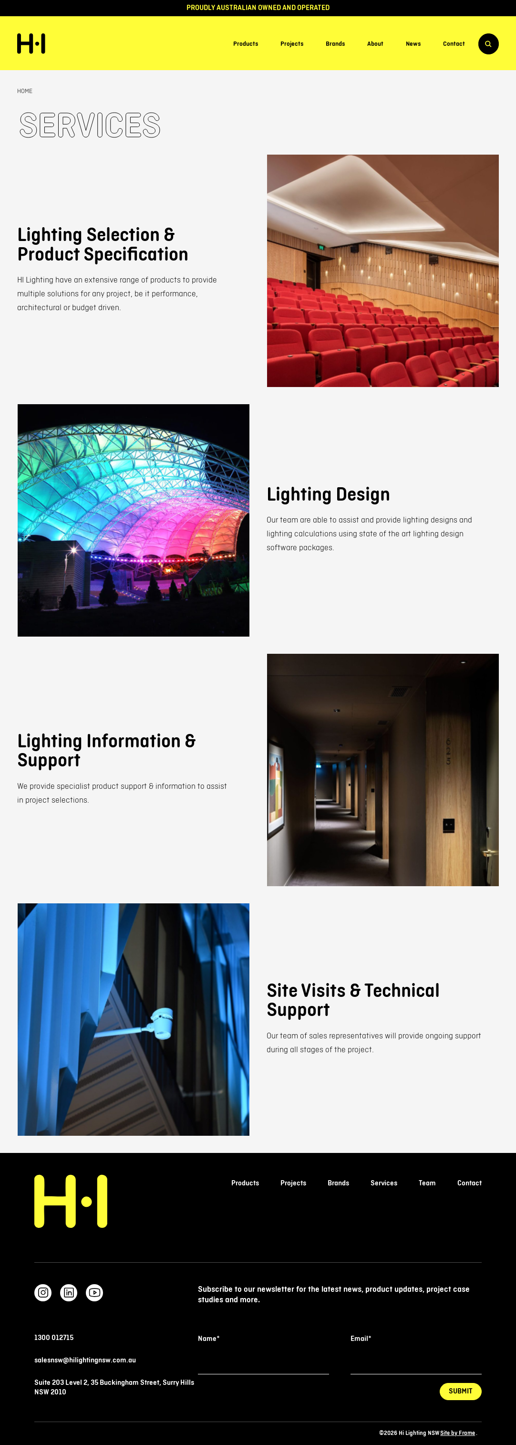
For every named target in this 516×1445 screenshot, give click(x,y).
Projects (291, 44)
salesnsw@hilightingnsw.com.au (85, 1360)
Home (24, 91)
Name (208, 1339)
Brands (335, 44)
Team (427, 1183)
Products (245, 44)
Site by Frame (457, 1433)
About (375, 44)
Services (384, 1183)
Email (361, 1339)
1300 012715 (53, 1338)
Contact (454, 44)
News (413, 44)
